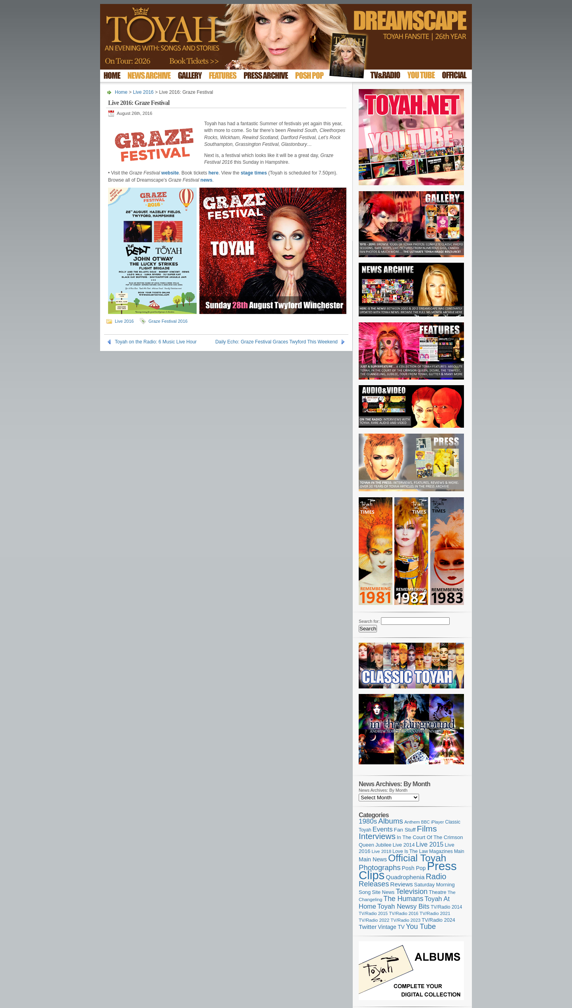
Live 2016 (143, 92)
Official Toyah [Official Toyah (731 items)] (417, 858)
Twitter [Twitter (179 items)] (368, 926)
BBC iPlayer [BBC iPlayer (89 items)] (432, 822)
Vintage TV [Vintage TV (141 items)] (391, 927)
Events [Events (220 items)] (383, 829)
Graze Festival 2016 (168, 321)
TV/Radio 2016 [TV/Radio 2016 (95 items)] (403, 913)
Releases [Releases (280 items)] (374, 884)
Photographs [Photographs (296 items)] (380, 867)
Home (121, 92)
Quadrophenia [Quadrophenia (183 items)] (405, 877)
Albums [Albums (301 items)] (390, 821)
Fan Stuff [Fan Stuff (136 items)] (405, 830)
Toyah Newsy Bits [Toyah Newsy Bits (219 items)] (403, 906)
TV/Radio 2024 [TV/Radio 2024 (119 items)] (438, 920)
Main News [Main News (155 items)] (373, 859)
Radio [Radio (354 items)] (436, 876)
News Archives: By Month (383, 790)
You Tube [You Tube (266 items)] (421, 926)
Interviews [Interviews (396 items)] (377, 836)
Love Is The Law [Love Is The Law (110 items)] (410, 851)
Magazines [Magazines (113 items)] (441, 851)
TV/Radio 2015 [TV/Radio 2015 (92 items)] (373, 913)
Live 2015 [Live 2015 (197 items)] (429, 844)
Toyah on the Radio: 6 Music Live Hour (156, 342)
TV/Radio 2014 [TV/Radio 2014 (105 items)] (446, 907)
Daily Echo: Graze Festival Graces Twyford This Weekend (276, 342)
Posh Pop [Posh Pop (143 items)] (414, 868)
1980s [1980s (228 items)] (368, 821)
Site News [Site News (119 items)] (383, 892)
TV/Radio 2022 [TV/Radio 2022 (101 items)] (374, 920)
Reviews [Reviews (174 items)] (401, 884)
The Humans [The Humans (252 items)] (403, 899)
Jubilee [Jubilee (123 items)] (383, 845)
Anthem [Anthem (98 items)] (412, 822)
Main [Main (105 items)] (459, 851)
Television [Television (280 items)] (411, 891)
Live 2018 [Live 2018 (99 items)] (382, 851)
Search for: (369, 621)
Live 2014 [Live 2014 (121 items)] (404, 845)
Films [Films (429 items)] (427, 828)
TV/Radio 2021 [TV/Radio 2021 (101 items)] (434, 913)
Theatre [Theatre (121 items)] (437, 892)
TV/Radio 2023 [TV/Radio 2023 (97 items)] (405, 920)
